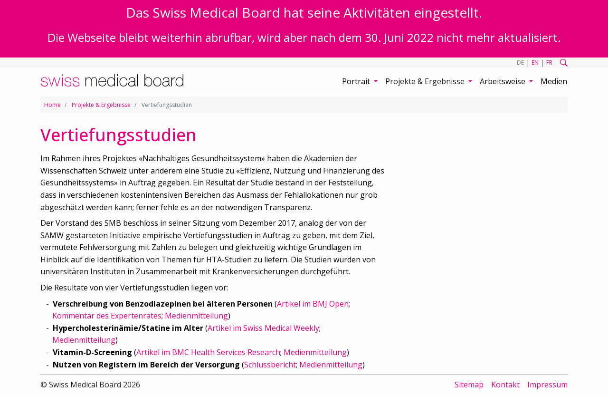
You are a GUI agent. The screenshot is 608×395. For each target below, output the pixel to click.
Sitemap (469, 384)
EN (535, 62)
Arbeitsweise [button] (503, 81)
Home (52, 105)
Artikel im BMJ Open (313, 304)
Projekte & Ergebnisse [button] (425, 81)
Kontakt (505, 384)
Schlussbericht (270, 364)
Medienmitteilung (196, 315)
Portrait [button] (357, 81)
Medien (554, 81)
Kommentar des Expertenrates (107, 315)
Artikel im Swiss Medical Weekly (263, 328)
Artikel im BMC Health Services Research (208, 352)
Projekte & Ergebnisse (101, 105)
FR (549, 62)
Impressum (547, 384)
